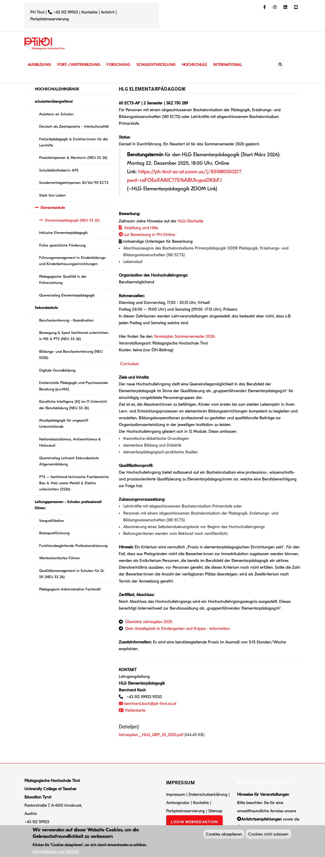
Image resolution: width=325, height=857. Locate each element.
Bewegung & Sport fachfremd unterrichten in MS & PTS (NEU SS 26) (74, 335)
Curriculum (129, 363)
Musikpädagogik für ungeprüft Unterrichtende (63, 423)
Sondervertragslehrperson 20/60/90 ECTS (74, 182)
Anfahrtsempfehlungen (261, 819)
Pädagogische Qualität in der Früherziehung (62, 279)
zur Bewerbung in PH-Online (147, 234)
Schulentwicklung (161, 64)
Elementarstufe (53, 207)
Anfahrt (108, 12)
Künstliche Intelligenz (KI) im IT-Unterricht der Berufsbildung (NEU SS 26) (73, 404)
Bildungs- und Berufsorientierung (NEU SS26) (71, 354)
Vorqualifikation (51, 520)
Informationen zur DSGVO (56, 852)
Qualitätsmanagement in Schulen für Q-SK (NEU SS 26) (72, 573)
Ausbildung (40, 64)
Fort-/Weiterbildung (81, 64)
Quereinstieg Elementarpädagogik (67, 295)
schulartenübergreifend (53, 101)
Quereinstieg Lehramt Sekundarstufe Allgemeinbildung (69, 461)
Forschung (122, 64)
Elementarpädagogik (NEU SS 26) (72, 220)
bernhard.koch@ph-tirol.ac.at (147, 703)
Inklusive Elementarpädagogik (63, 232)
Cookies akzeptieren (224, 835)
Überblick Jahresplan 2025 (148, 621)
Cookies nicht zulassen (268, 835)
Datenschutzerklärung (208, 794)
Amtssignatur (178, 802)
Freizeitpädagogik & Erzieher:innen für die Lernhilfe (73, 142)
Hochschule (201, 64)
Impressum (175, 794)
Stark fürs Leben (52, 195)
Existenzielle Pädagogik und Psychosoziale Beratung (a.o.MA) (73, 385)
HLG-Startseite (190, 221)
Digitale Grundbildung (57, 370)
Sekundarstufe (46, 307)
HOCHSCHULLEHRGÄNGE (57, 89)
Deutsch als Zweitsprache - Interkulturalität (74, 126)
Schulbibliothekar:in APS (59, 170)
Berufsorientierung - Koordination (66, 320)
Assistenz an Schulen (56, 114)
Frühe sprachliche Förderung (62, 245)
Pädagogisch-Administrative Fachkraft (70, 589)
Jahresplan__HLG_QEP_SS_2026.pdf (151, 734)
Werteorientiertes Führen (59, 558)
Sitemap (215, 810)
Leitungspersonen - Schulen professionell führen (68, 505)
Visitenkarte (132, 710)
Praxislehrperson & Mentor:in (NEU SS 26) (73, 157)
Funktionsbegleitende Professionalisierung (73, 545)
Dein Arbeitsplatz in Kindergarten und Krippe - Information (177, 628)
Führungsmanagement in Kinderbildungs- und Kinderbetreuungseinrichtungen (72, 260)
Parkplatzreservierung (49, 18)
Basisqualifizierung (54, 533)
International (235, 64)
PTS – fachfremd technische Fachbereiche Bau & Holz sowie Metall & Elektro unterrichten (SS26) (74, 483)
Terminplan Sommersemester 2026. (184, 336)
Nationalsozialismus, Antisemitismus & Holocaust (70, 442)
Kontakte (89, 12)
